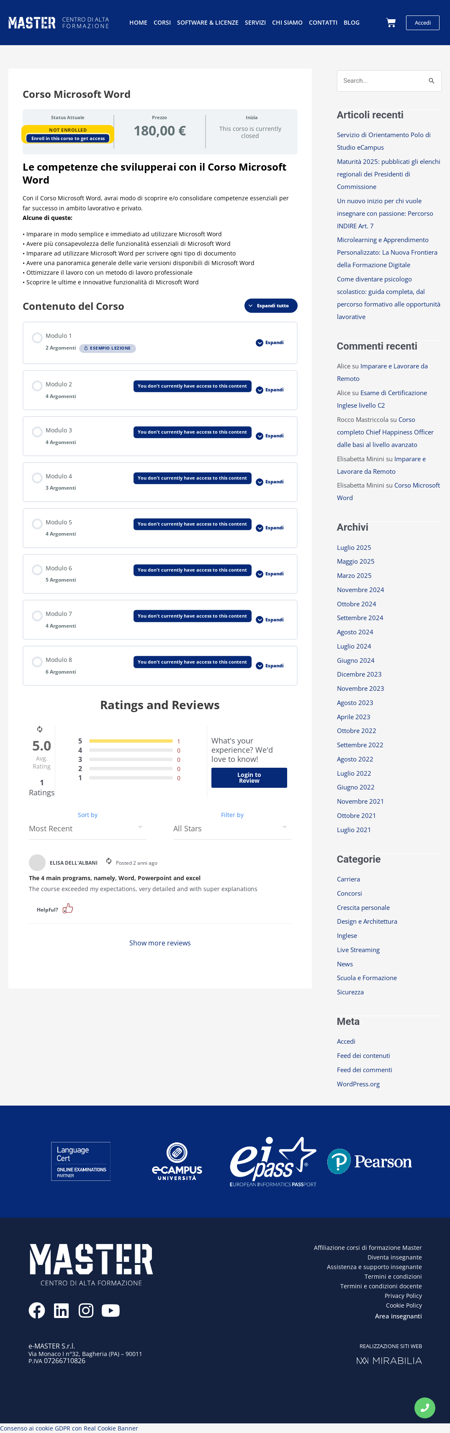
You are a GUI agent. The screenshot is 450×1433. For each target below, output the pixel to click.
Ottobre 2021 (356, 815)
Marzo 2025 (354, 575)
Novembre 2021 (360, 801)
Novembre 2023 (360, 688)
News (345, 964)
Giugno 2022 (356, 787)
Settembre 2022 (360, 745)
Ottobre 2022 (356, 730)
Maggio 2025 (356, 561)
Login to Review (249, 777)
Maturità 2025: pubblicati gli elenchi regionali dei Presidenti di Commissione (388, 174)
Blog (352, 22)
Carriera (348, 879)
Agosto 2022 (355, 759)
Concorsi (349, 893)
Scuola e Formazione (367, 977)
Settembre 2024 (360, 617)
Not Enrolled (68, 130)
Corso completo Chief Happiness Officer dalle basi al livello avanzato (385, 432)
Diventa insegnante (395, 1257)
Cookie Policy (404, 1305)
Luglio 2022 (354, 773)
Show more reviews (160, 943)
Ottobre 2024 (356, 604)
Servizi (255, 22)
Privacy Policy (403, 1296)
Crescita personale (363, 907)
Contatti (323, 22)
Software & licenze (208, 22)
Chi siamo (287, 22)
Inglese (347, 935)
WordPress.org (358, 1084)
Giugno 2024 (356, 660)
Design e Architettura (367, 921)
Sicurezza (350, 992)
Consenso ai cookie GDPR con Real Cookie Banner (69, 1428)
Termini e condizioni (393, 1276)
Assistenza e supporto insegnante (374, 1267)
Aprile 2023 (353, 717)
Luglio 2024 (354, 646)
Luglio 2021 (354, 829)
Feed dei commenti (364, 1069)
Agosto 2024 (355, 632)
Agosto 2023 (355, 702)
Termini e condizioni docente (381, 1286)
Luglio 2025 (354, 547)
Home (138, 22)
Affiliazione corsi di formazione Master (368, 1248)
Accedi (346, 1041)
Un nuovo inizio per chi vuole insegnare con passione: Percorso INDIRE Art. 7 (385, 213)
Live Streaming (358, 949)
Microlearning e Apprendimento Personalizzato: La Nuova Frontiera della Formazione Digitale (387, 252)
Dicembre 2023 (359, 674)
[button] (68, 907)
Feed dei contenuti (363, 1055)
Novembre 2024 (360, 589)
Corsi (162, 22)
